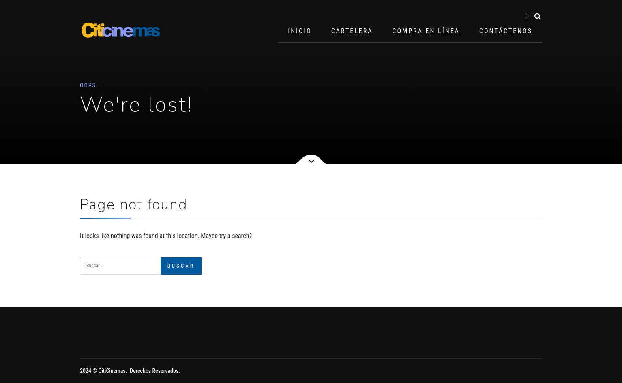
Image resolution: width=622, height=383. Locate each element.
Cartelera (352, 31)
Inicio (300, 31)
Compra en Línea (426, 31)
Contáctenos (505, 31)
